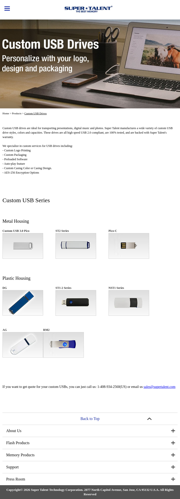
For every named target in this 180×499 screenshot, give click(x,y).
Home (5, 113)
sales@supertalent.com (159, 387)
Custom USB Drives (35, 113)
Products (17, 113)
